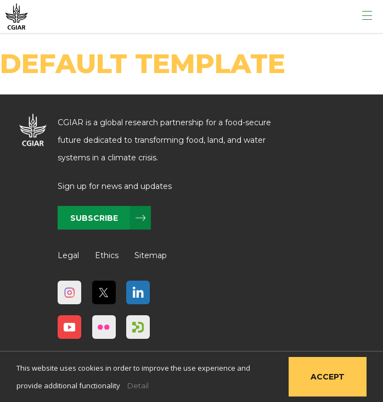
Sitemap (150, 255)
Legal (68, 255)
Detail (138, 385)
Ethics (107, 255)
